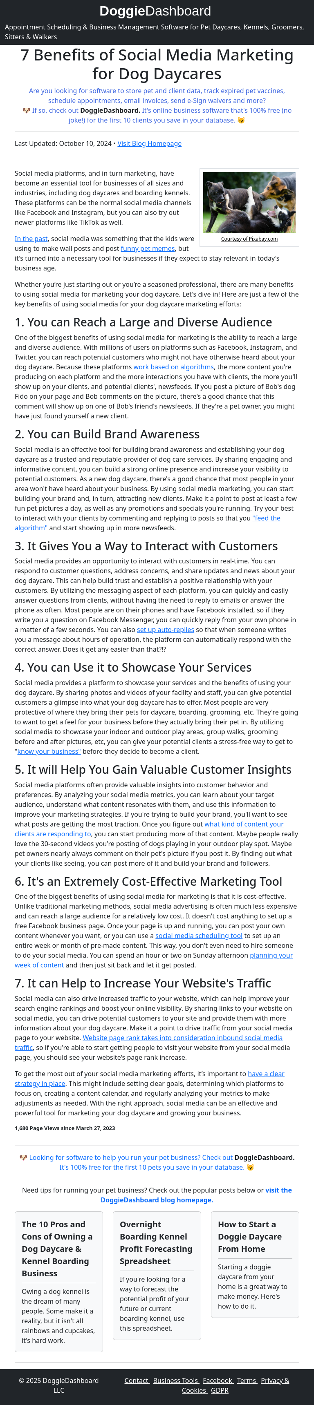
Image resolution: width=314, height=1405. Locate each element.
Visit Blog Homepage (149, 143)
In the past (31, 238)
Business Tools (176, 1380)
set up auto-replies (165, 629)
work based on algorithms (174, 366)
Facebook (218, 1380)
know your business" (49, 751)
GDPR (220, 1390)
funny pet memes (148, 248)
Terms (247, 1380)
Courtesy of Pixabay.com (249, 238)
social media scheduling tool (198, 935)
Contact (137, 1380)
